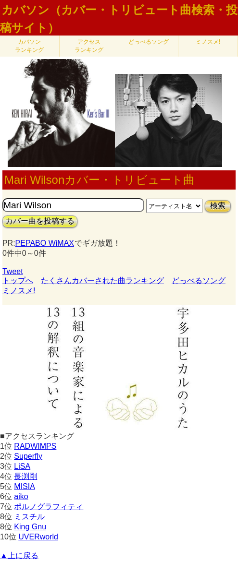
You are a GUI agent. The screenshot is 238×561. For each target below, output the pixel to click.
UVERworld (38, 537)
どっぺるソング (148, 41)
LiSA (22, 466)
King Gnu (30, 527)
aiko (21, 496)
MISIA (24, 486)
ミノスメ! (208, 41)
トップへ (17, 280)
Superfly (28, 456)
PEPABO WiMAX (44, 243)
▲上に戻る (19, 555)
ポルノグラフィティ (48, 506)
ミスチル (29, 517)
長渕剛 (25, 476)
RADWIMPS (35, 446)
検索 (217, 206)
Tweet (12, 271)
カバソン (29, 45)
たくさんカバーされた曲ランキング (102, 280)
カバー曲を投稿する (40, 221)
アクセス (89, 45)
